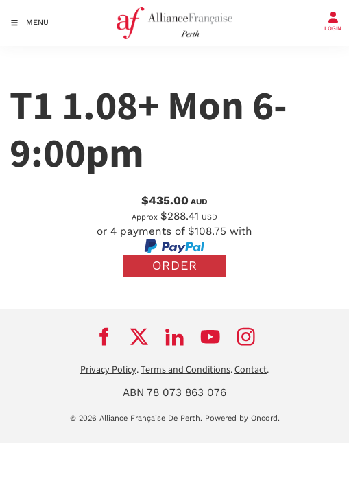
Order (174, 265)
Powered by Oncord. (242, 418)
